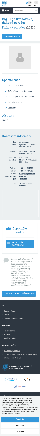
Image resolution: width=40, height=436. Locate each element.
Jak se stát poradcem (12, 351)
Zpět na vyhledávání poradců (19, 293)
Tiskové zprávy (9, 331)
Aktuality (7, 334)
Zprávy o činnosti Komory (13, 318)
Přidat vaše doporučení (18, 243)
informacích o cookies (13, 413)
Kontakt (6, 315)
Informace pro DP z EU (12, 358)
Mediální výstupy (10, 338)
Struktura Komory (10, 311)
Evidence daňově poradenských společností (20, 354)
